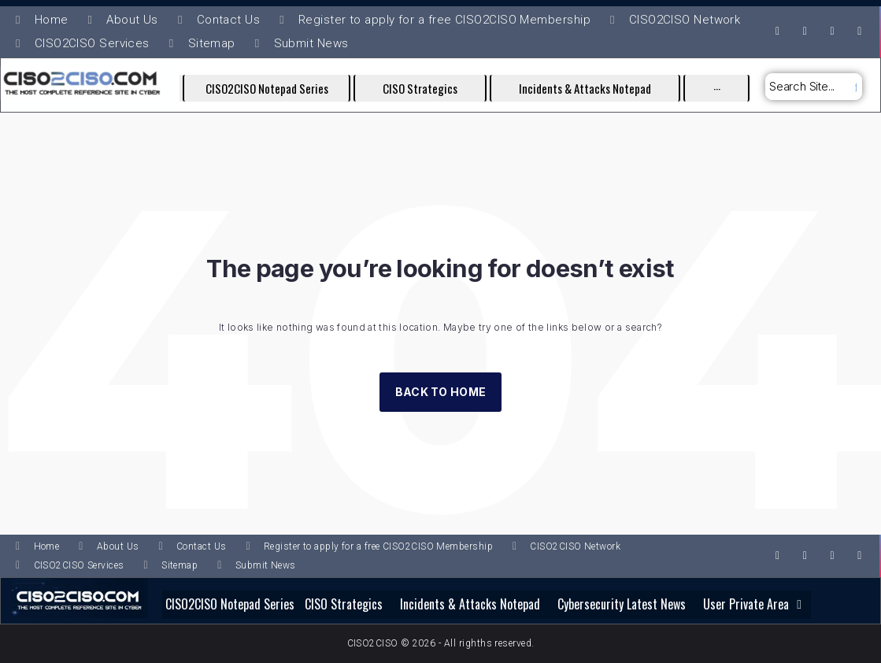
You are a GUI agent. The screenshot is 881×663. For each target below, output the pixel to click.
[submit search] (854, 87)
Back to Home (440, 391)
